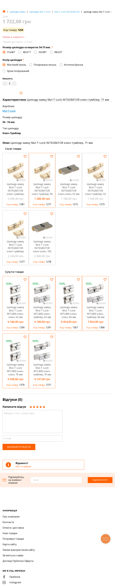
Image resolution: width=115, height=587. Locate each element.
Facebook (11, 576)
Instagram (12, 582)
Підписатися (100, 480)
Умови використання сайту (19, 550)
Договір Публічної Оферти (18, 561)
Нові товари (10, 533)
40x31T (27, 52)
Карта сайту (10, 544)
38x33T (58, 52)
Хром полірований (18, 71)
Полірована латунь (45, 64)
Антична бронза (73, 64)
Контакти (8, 522)
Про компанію (11, 516)
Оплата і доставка (13, 527)
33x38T (42, 52)
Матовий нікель (16, 64)
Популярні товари (13, 538)
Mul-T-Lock (9, 111)
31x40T (11, 52)
